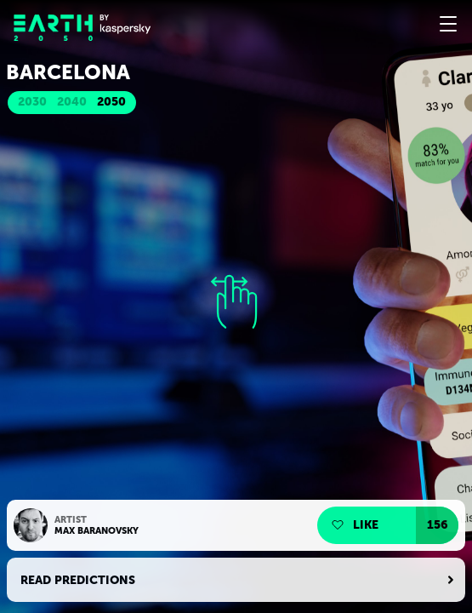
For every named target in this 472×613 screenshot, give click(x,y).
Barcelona (68, 72)
